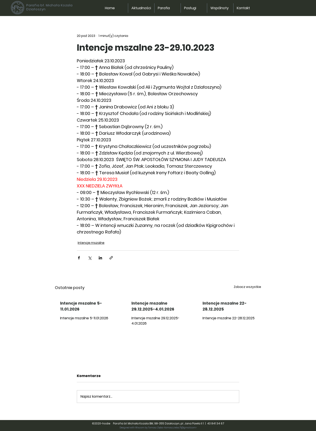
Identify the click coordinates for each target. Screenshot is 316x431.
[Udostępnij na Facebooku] (79, 258)
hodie (107, 423)
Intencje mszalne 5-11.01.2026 (81, 306)
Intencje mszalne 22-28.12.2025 (225, 306)
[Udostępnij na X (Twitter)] (90, 258)
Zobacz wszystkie (247, 287)
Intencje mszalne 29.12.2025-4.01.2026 (152, 306)
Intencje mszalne (91, 243)
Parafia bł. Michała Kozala (49, 5)
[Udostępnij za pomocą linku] (111, 258)
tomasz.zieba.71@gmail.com (180, 427)
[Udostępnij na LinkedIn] (100, 258)
